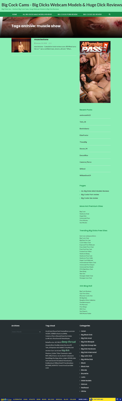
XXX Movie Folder (85, 313)
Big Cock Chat (84, 238)
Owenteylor (64, 353)
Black (83, 363)
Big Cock (82, 211)
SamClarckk (52, 360)
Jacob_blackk (62, 356)
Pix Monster (84, 304)
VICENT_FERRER (51, 333)
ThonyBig (83, 142)
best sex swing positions (88, 236)
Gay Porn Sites (84, 293)
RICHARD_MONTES (52, 365)
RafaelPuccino (50, 342)
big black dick (55, 347)
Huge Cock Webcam (86, 260)
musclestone (41, 39)
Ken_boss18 (68, 345)
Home (14, 14)
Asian (83, 331)
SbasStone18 (57, 338)
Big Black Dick (86, 335)
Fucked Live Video (86, 251)
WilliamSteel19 (85, 175)
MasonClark (56, 331)
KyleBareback (50, 363)
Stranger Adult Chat (86, 276)
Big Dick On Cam (85, 240)
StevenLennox (67, 360)
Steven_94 (83, 149)
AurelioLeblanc (68, 363)
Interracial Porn (85, 218)
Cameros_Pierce (85, 162)
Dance (55, 356)
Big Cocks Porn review (67, 14)
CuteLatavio (70, 356)
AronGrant (66, 365)
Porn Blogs (83, 307)
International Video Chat (88, 262)
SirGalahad (59, 360)
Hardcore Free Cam (86, 256)
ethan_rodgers (63, 358)
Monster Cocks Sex (86, 296)
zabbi (70, 353)
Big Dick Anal (86, 338)
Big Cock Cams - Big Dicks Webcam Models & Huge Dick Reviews (62, 4)
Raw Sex (82, 273)
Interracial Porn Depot (87, 265)
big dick (66, 350)
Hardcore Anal (84, 214)
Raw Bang (83, 271)
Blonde (84, 370)
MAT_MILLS (49, 356)
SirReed (82, 169)
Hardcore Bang (84, 254)
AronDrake (49, 331)
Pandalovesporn (85, 302)
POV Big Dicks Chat (86, 269)
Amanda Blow (50, 345)
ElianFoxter (84, 135)
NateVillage (49, 358)
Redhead (85, 388)
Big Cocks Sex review (92, 14)
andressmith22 (85, 115)
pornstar (72, 331)
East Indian (68, 336)
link (120, 368)
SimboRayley (66, 338)
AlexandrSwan (60, 336)
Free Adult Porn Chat (87, 247)
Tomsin (60, 365)
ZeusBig (56, 345)
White (83, 391)
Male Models (86, 380)
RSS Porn (83, 309)
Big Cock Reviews (85, 291)
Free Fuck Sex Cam (86, 249)
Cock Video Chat (85, 242)
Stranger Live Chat (86, 278)
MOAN (70, 358)
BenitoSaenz (84, 129)
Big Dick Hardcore (88, 349)
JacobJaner (57, 350)
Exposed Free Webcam (87, 245)
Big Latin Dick (86, 356)
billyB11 (62, 347)
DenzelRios (84, 155)
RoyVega (55, 358)
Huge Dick (83, 216)
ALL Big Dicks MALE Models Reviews (37, 14)
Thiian (58, 353)
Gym (52, 350)
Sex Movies (83, 222)
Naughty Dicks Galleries (87, 300)
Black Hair (85, 366)
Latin (83, 377)
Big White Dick (87, 359)
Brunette (84, 373)
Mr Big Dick (83, 298)
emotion (48, 350)
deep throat (68, 341)
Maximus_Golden (51, 353)
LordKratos (49, 338)
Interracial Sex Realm (86, 267)
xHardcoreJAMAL (61, 333)
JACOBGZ (58, 342)
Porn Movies (84, 220)
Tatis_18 (83, 122)
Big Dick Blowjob (87, 342)
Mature (84, 384)
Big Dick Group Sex (88, 345)
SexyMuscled (69, 347)
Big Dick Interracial (89, 352)
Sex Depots (83, 311)
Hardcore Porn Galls (86, 258)
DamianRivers (64, 331)
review (62, 345)
